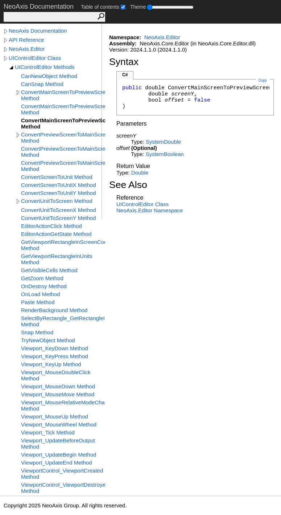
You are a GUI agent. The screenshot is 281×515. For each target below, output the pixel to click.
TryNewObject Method (48, 340)
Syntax (124, 61)
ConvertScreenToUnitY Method (58, 193)
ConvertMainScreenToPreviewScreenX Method (63, 109)
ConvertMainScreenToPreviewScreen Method (63, 95)
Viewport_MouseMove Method (57, 394)
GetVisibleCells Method (49, 270)
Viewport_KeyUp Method (51, 364)
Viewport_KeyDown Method (54, 348)
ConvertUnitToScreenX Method (58, 210)
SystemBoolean (165, 154)
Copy (263, 80)
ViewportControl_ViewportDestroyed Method (63, 488)
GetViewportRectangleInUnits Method (56, 259)
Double (140, 172)
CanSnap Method (42, 84)
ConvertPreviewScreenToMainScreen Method (63, 137)
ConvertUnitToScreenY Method (58, 218)
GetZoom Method (42, 278)
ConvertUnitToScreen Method (56, 201)
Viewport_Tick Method (48, 432)
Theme (138, 7)
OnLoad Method (40, 294)
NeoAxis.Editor (27, 49)
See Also (128, 184)
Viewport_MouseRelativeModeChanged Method (63, 405)
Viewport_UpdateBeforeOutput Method (58, 443)
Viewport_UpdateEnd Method (56, 462)
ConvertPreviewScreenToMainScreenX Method (63, 152)
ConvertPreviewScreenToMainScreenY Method (63, 166)
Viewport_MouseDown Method (58, 386)
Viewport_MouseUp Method (54, 416)
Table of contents (100, 7)
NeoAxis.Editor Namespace (149, 210)
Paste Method (38, 302)
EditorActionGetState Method (56, 234)
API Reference (26, 40)
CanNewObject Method (49, 76)
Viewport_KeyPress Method (54, 356)
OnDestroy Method (44, 286)
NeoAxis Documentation (38, 31)
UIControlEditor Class (35, 58)
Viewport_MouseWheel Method (58, 424)
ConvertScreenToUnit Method (56, 177)
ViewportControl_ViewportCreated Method (62, 473)
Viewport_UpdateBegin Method (58, 454)
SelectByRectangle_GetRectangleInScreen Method (63, 321)
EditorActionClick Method (51, 226)
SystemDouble (163, 142)
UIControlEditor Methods (44, 67)
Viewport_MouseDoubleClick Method (55, 375)
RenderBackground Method (54, 310)
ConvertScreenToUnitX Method (58, 185)
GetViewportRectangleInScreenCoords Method (63, 245)
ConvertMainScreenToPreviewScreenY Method (63, 123)
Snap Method (37, 332)
